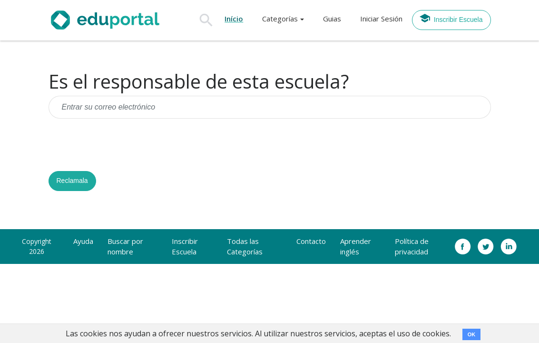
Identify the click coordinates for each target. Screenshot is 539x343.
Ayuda (83, 241)
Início (234, 18)
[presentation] (121, 144)
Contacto (311, 241)
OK (472, 334)
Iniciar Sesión (381, 18)
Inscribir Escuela (451, 18)
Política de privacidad (412, 246)
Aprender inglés (355, 246)
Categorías (280, 18)
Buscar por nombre (125, 246)
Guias (332, 18)
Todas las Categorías (245, 246)
